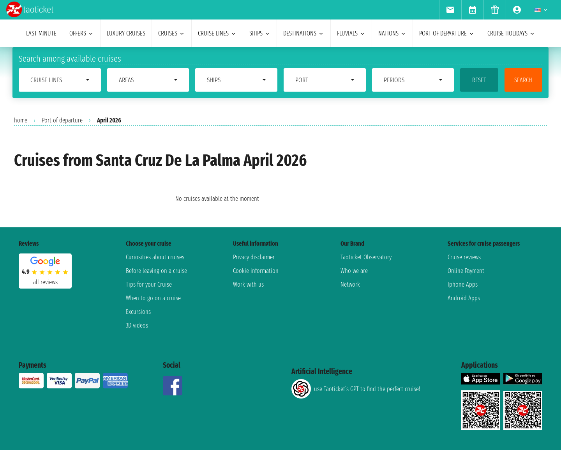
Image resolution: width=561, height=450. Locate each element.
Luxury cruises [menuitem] (126, 33)
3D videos (137, 325)
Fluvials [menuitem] (351, 33)
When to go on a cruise (153, 298)
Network (350, 284)
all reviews (45, 282)
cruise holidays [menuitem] (511, 33)
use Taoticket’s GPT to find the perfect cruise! (355, 389)
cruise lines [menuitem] (217, 33)
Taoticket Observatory (366, 257)
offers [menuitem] (81, 33)
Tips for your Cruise (149, 284)
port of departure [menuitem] (447, 33)
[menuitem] (450, 9)
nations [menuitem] (392, 33)
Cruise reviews (464, 257)
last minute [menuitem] (41, 33)
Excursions (138, 311)
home (20, 120)
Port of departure (62, 120)
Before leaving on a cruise (156, 271)
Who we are (354, 271)
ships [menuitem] (259, 33)
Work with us (248, 284)
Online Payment (466, 271)
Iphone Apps (463, 284)
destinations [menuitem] (303, 33)
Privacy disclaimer (254, 257)
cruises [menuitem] (171, 33)
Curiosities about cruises (155, 257)
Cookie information (256, 271)
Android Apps (464, 298)
